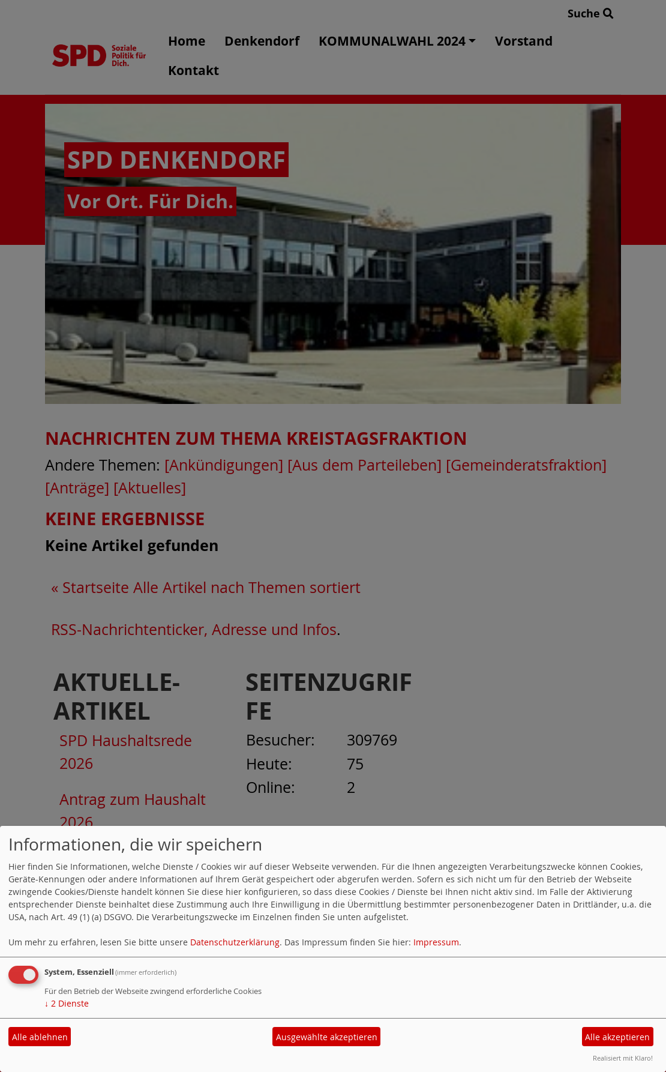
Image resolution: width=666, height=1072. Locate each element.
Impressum (436, 942)
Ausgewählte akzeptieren (326, 1037)
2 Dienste (66, 1003)
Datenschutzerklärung (235, 942)
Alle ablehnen (40, 1037)
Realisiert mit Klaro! (623, 1057)
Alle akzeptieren (617, 1037)
